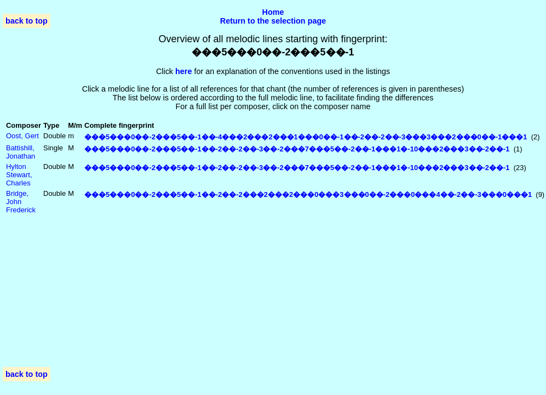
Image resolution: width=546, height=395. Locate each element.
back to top (26, 20)
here (183, 71)
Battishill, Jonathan (20, 152)
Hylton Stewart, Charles (19, 174)
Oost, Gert (22, 136)
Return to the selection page (273, 20)
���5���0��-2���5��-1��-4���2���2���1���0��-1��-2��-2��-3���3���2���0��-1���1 (305, 137)
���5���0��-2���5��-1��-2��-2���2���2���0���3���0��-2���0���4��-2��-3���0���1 (308, 194)
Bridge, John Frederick (21, 201)
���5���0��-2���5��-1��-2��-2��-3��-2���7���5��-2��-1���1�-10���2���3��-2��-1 (297, 149)
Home (273, 12)
